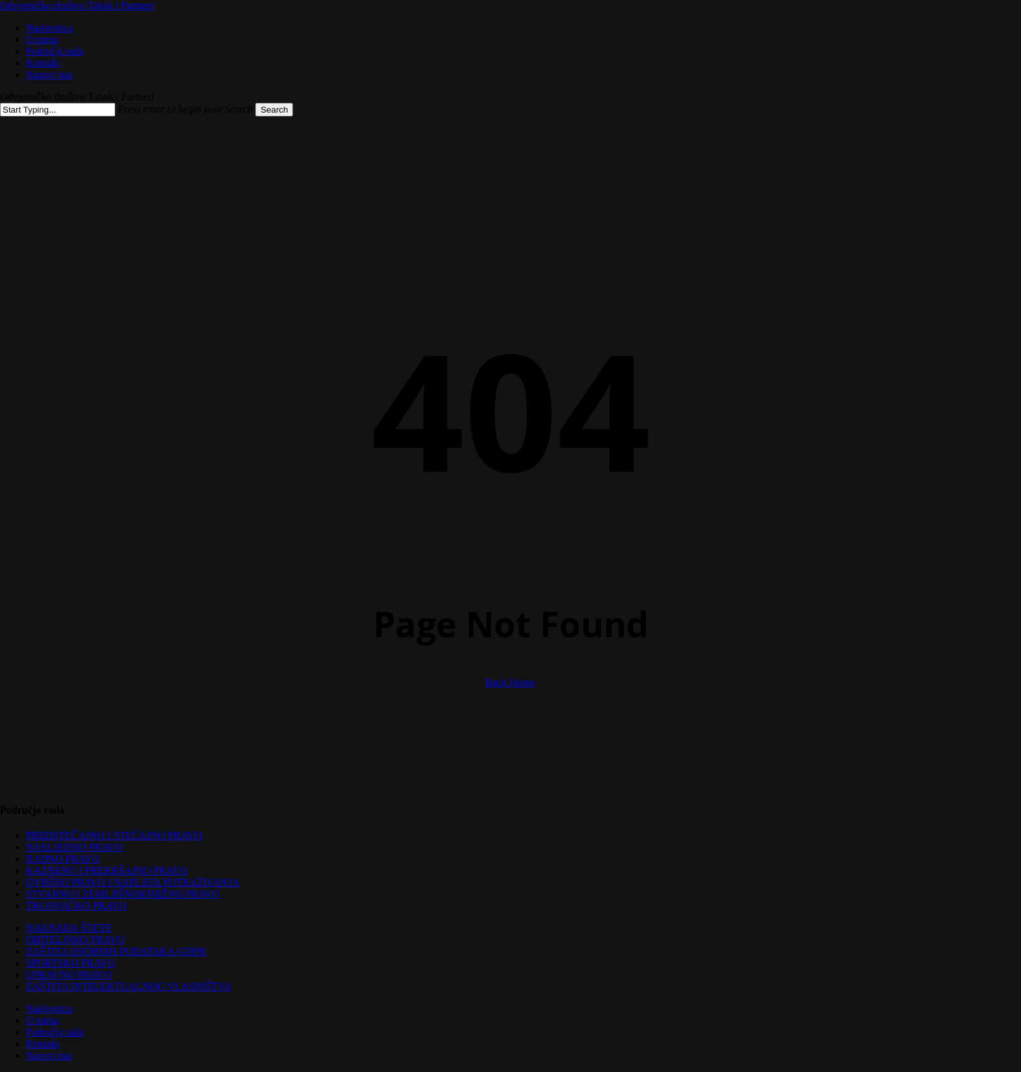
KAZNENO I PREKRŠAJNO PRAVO (107, 870)
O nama (42, 1020)
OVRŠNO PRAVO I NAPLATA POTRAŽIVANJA (133, 882)
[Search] (57, 110)
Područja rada (54, 1032)
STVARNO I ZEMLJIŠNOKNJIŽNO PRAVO (123, 894)
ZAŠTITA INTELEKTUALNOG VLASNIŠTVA (128, 986)
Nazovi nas (49, 1055)
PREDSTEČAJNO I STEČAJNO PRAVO (114, 835)
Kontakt (43, 1043)
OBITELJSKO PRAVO (75, 939)
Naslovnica (49, 1008)
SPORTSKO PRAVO (70, 963)
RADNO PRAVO (63, 858)
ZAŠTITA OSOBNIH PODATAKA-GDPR (116, 951)
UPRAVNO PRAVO (68, 974)
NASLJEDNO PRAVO (74, 847)
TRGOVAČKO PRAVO (76, 905)
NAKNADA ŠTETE (69, 927)
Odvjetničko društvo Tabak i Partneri (77, 5)
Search (274, 110)
